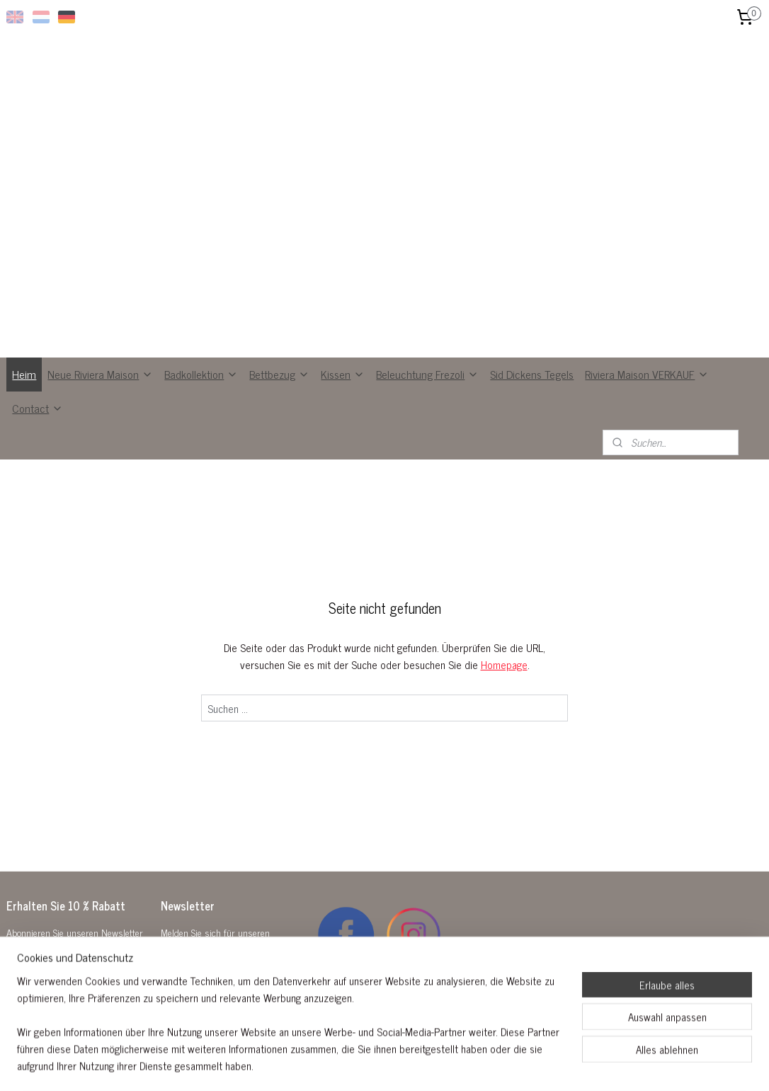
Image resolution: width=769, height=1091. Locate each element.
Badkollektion (201, 386)
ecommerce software (411, 1064)
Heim (24, 386)
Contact (37, 420)
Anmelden (193, 997)
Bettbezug (279, 386)
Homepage (504, 677)
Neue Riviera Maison (100, 386)
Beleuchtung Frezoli (427, 386)
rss (372, 1064)
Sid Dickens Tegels (532, 386)
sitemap (351, 1064)
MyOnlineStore (506, 1064)
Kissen (343, 386)
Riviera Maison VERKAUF (647, 386)
